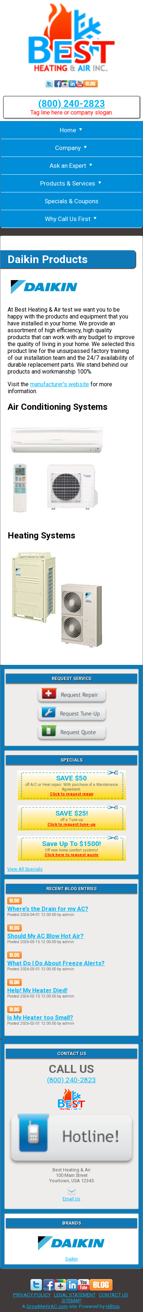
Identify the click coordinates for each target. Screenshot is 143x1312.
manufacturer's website (59, 384)
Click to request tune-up (71, 824)
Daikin (72, 1256)
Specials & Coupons (71, 201)
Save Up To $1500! (71, 844)
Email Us (71, 1198)
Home (72, 130)
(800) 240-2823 (71, 103)
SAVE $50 (71, 778)
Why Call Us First (71, 218)
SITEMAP (71, 1300)
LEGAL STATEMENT (75, 1295)
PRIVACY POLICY (32, 1295)
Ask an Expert (72, 165)
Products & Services (71, 183)
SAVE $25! (71, 813)
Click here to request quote (71, 855)
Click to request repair (71, 794)
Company (71, 147)
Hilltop (113, 1306)
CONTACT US (113, 1295)
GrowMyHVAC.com (47, 1306)
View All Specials (25, 869)
